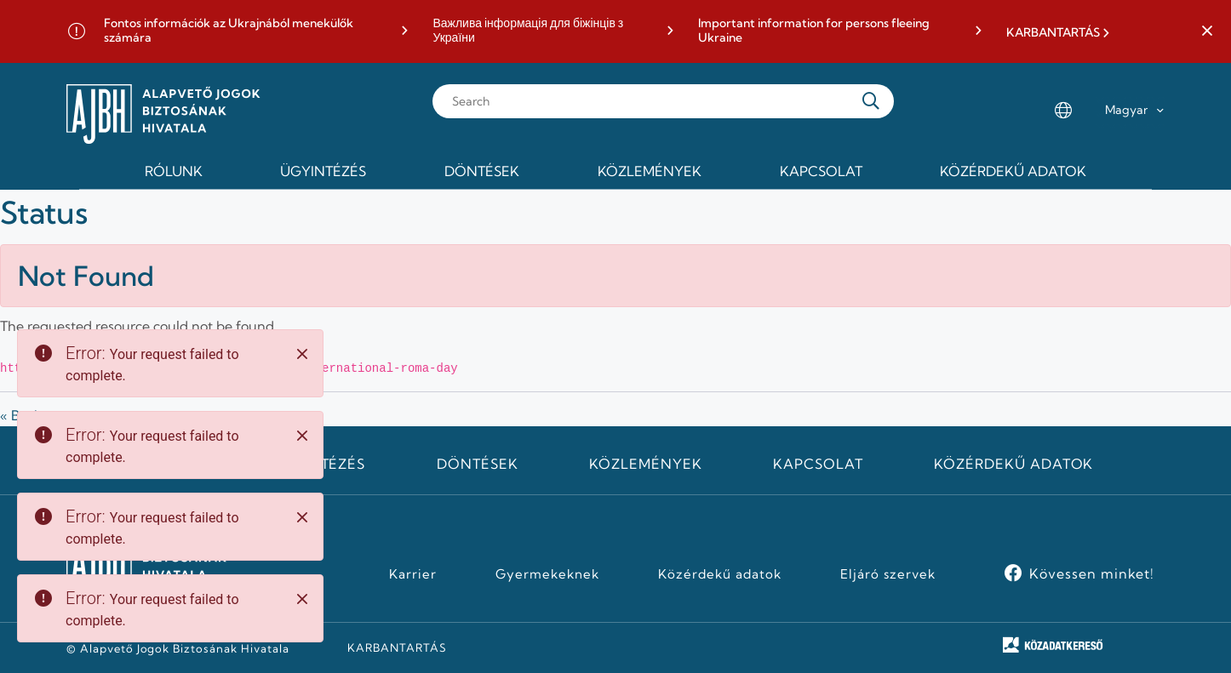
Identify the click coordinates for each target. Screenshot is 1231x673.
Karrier (413, 574)
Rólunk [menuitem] (174, 171)
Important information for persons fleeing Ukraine (814, 31)
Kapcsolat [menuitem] (821, 171)
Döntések (477, 463)
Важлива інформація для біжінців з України (527, 31)
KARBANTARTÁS (1053, 33)
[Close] (302, 354)
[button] (1207, 31)
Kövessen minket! (1091, 573)
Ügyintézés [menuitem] (323, 171)
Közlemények (645, 463)
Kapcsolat (818, 463)
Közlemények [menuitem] (649, 171)
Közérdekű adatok (1013, 463)
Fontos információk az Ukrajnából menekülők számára (228, 31)
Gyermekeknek (547, 574)
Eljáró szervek (887, 574)
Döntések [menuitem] (481, 171)
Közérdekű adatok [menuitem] (1013, 171)
